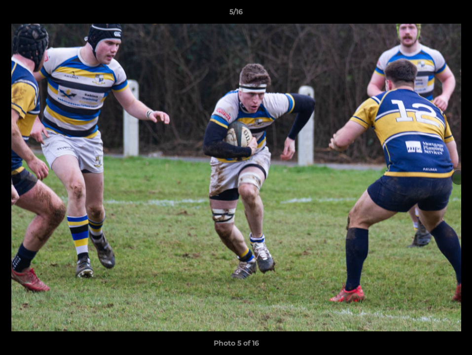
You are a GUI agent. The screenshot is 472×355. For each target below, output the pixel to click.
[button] (454, 14)
